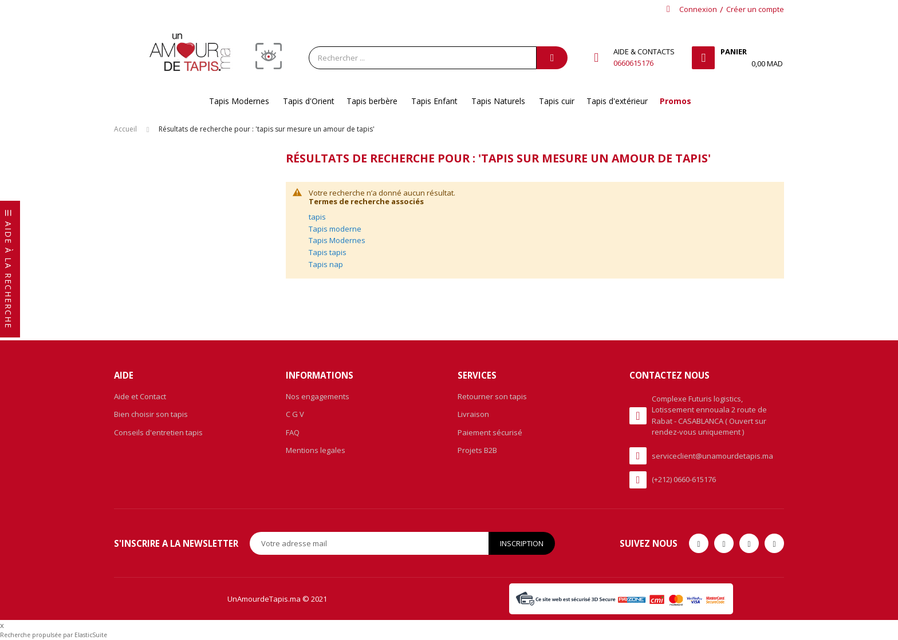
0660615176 (633, 63)
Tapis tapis (327, 252)
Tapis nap (326, 264)
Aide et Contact (140, 396)
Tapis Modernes (337, 240)
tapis (317, 217)
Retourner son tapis (492, 396)
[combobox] (423, 57)
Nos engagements (317, 396)
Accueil (125, 129)
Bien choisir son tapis (151, 414)
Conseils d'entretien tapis (158, 432)
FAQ (293, 432)
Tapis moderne (335, 229)
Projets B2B (477, 450)
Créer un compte (755, 9)
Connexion (698, 9)
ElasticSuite (90, 635)
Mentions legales (315, 450)
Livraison (473, 414)
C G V (295, 414)
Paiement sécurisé (490, 432)
